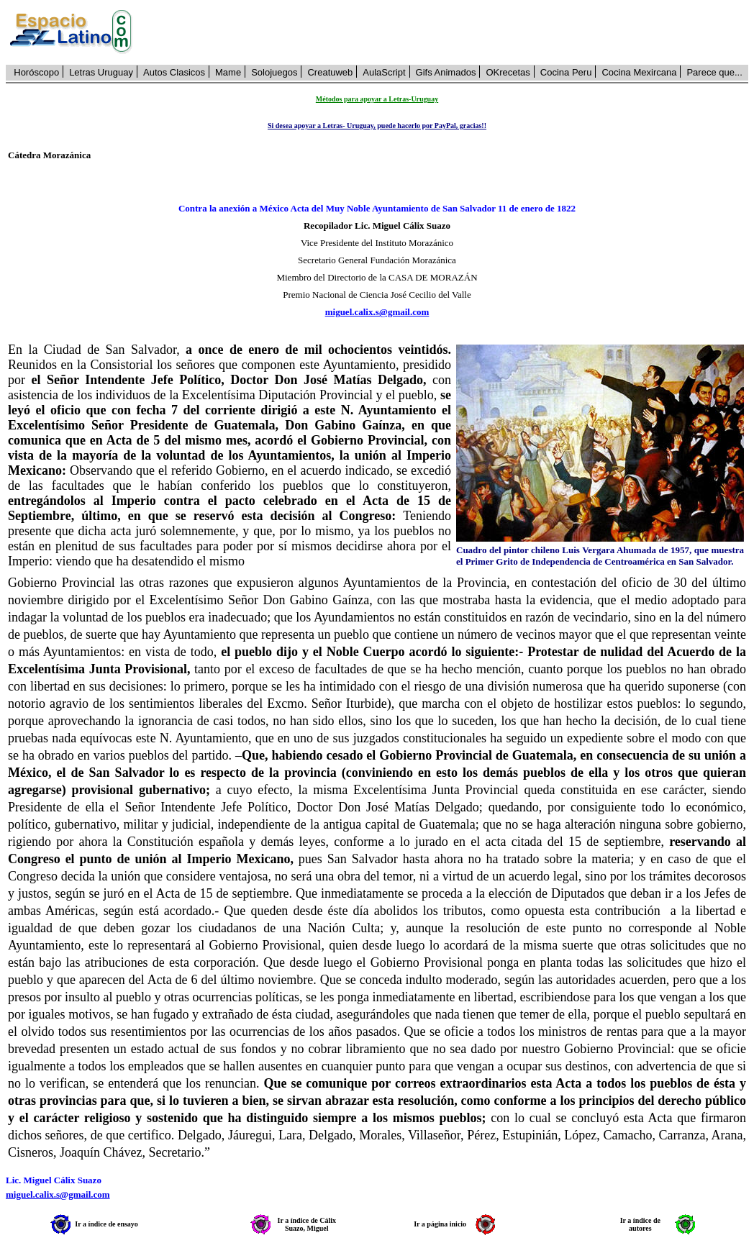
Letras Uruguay (101, 72)
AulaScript (384, 72)
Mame (228, 72)
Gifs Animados (446, 72)
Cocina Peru (566, 72)
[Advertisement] (448, 32)
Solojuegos (274, 72)
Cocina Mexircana (638, 72)
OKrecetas (508, 72)
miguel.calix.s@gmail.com (377, 311)
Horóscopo (36, 72)
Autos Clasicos (174, 72)
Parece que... (714, 72)
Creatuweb (330, 72)
